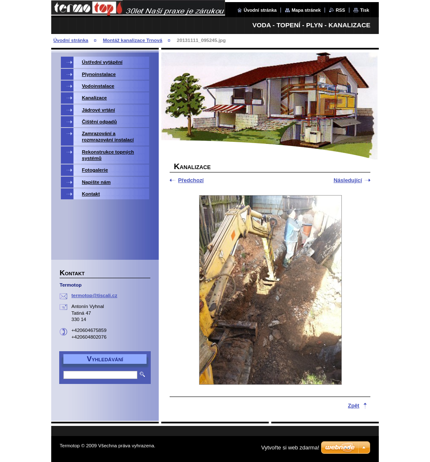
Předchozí (191, 180)
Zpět (353, 405)
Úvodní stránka (260, 10)
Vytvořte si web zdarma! (290, 447)
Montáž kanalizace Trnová (132, 40)
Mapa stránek (306, 10)
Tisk (364, 10)
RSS (340, 10)
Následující (347, 180)
